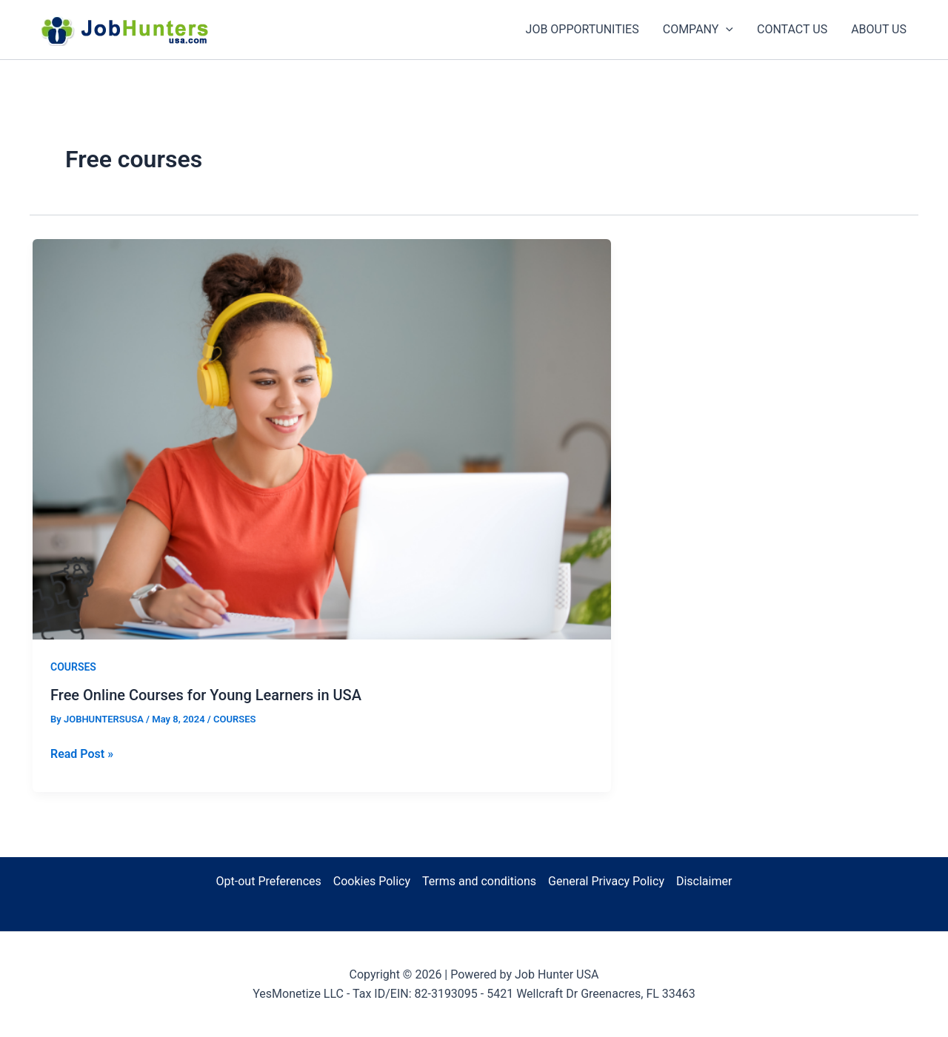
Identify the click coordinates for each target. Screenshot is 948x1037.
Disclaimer (704, 881)
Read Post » (81, 754)
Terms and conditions (479, 881)
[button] (725, 29)
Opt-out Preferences (268, 881)
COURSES (73, 667)
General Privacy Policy (606, 881)
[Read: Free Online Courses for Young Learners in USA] (322, 438)
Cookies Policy (371, 881)
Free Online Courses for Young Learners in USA (205, 695)
